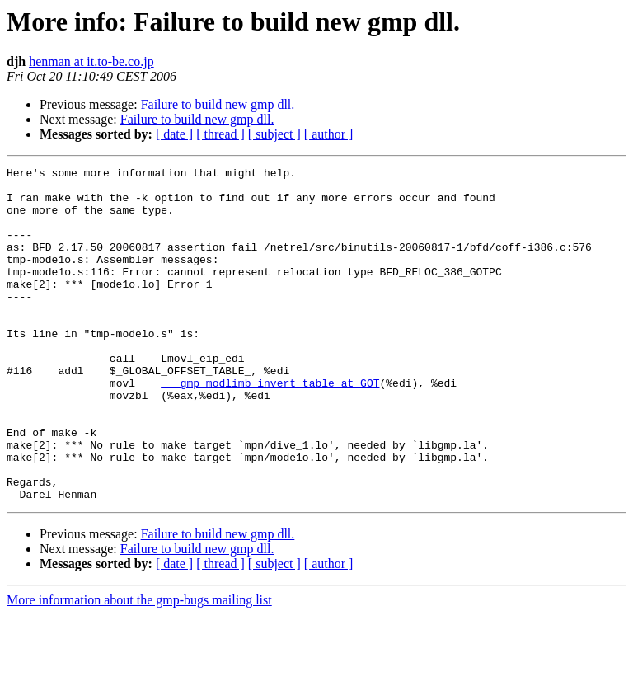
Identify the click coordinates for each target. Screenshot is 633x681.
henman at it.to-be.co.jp (91, 61)
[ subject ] (274, 134)
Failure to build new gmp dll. (218, 104)
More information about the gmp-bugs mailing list (139, 667)
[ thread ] (220, 134)
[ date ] (174, 134)
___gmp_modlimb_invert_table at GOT (270, 427)
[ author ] (329, 134)
